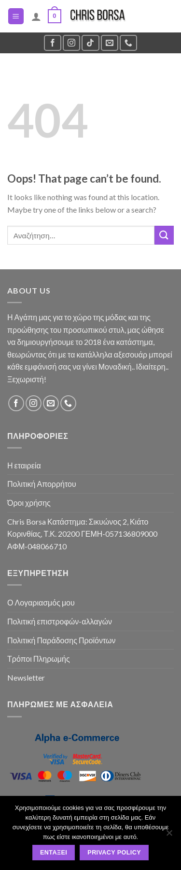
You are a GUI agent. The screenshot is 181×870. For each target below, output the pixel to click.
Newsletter (26, 677)
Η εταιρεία (24, 465)
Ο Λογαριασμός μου (41, 602)
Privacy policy (114, 852)
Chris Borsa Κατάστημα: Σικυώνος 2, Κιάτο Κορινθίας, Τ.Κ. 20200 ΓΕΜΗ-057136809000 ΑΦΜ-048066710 (82, 534)
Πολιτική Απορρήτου (41, 483)
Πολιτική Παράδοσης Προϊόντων (61, 640)
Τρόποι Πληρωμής (38, 658)
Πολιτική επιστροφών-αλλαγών (59, 621)
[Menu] (16, 16)
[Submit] (164, 235)
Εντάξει (53, 852)
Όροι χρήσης (29, 502)
